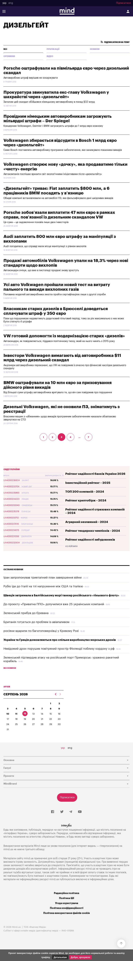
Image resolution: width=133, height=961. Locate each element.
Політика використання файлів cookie (66, 913)
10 (7, 714)
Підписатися (123, 3)
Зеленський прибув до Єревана (25, 613)
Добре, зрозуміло (80, 957)
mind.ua (8, 849)
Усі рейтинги (71, 546)
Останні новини (13, 569)
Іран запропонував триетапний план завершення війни (42, 577)
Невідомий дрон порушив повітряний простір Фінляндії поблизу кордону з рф (58, 648)
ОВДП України (11, 469)
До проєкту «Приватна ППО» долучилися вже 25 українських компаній (53, 604)
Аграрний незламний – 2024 (86, 521)
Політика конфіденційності (66, 908)
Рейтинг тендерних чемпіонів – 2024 (92, 530)
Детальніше (60, 957)
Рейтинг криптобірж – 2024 (85, 500)
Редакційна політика (66, 893)
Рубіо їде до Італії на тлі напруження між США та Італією (43, 586)
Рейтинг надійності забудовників (90, 539)
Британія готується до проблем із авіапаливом (36, 622)
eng (10, 3)
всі (5, 49)
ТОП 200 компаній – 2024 (84, 491)
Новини (95, 49)
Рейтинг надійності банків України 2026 (95, 473)
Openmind (9, 56)
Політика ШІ (66, 898)
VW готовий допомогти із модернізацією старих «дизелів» (64, 336)
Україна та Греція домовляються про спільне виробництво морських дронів (59, 639)
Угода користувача (66, 903)
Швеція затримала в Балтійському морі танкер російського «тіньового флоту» (61, 595)
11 (16, 714)
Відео (50, 56)
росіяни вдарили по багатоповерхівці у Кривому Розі (41, 630)
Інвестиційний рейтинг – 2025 (87, 482)
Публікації (53, 49)
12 (25, 713)
